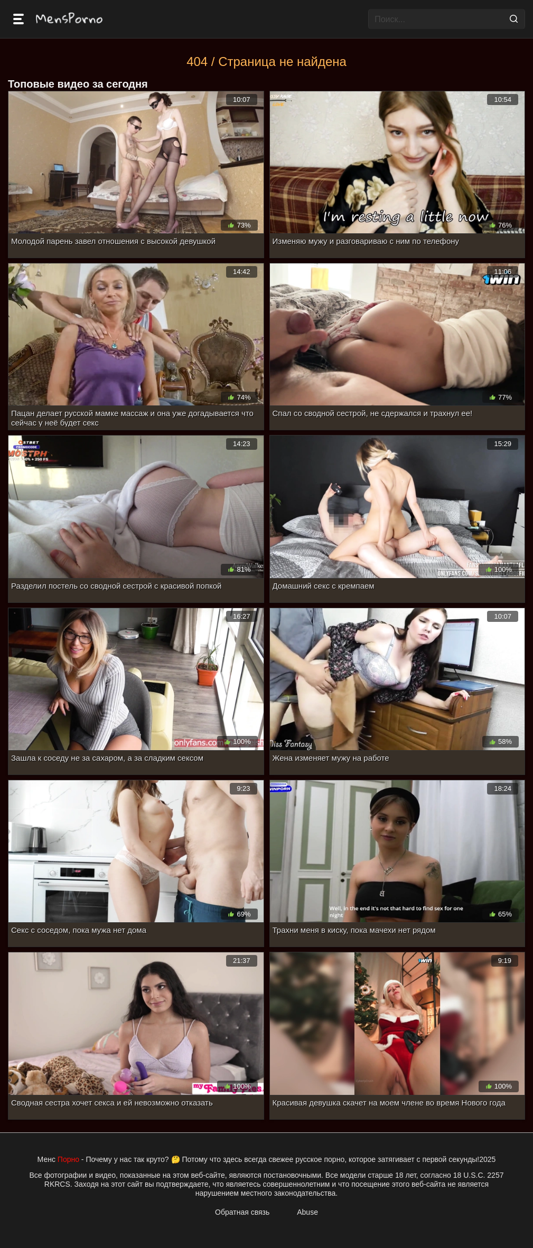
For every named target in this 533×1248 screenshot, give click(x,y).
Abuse (307, 1212)
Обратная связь (242, 1212)
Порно (68, 1159)
